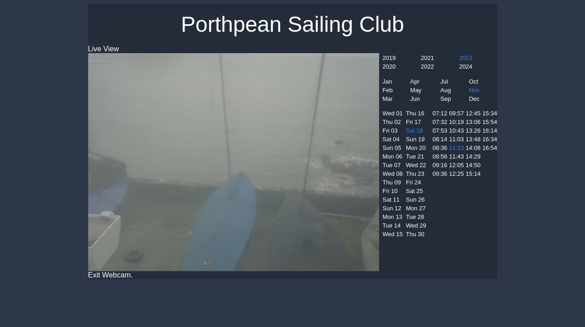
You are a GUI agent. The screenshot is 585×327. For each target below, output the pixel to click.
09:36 (440, 173)
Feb (388, 90)
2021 (427, 57)
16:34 (489, 139)
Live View (103, 49)
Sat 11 (391, 199)
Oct (473, 81)
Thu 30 (415, 234)
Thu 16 (415, 113)
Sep (445, 98)
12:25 (456, 173)
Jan (387, 81)
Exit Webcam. (110, 275)
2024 (465, 66)
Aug (445, 90)
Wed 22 (416, 165)
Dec (474, 98)
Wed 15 (393, 234)
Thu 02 (392, 122)
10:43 (456, 130)
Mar (388, 98)
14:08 (473, 147)
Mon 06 (392, 156)
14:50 (473, 165)
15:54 (489, 122)
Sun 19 (415, 139)
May (416, 90)
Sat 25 (414, 191)
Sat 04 (391, 139)
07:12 (440, 113)
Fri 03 (390, 130)
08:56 (440, 156)
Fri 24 (413, 182)
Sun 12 (392, 208)
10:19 (456, 122)
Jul (444, 81)
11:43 (456, 156)
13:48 (473, 139)
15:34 (489, 113)
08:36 (440, 147)
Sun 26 (415, 199)
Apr (415, 81)
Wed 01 (393, 113)
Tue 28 (415, 216)
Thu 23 (415, 173)
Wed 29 (416, 225)
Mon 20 (415, 147)
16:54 (489, 147)
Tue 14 (392, 225)
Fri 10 (390, 191)
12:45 (473, 113)
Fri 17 (413, 122)
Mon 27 (415, 208)
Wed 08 (393, 173)
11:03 (456, 139)
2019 (389, 57)
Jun (415, 98)
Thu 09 (392, 182)
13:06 (473, 122)
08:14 (440, 139)
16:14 (489, 130)
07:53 (440, 130)
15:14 (473, 173)
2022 (427, 66)
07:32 (440, 122)
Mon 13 (392, 216)
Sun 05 (392, 147)
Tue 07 (392, 165)
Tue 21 (415, 156)
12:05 (456, 165)
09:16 (440, 165)
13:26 (473, 130)
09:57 (456, 113)
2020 (389, 66)
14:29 (473, 156)
